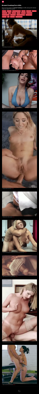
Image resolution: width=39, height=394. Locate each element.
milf (8, 16)
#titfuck (8, 384)
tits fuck (12, 16)
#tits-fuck (8, 108)
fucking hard (29, 14)
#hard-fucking (5, 252)
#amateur (8, 276)
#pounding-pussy (12, 252)
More (17, 70)
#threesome (9, 70)
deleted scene (19, 16)
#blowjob (4, 276)
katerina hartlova (21, 14)
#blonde (7, 188)
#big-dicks (13, 276)
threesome (13, 14)
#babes (4, 188)
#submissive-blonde (20, 252)
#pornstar (5, 70)
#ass (10, 188)
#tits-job (12, 108)
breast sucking (5, 14)
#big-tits (14, 70)
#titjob (11, 384)
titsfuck (4, 16)
